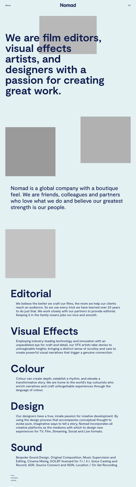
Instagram (14, 478)
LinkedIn (13, 480)
